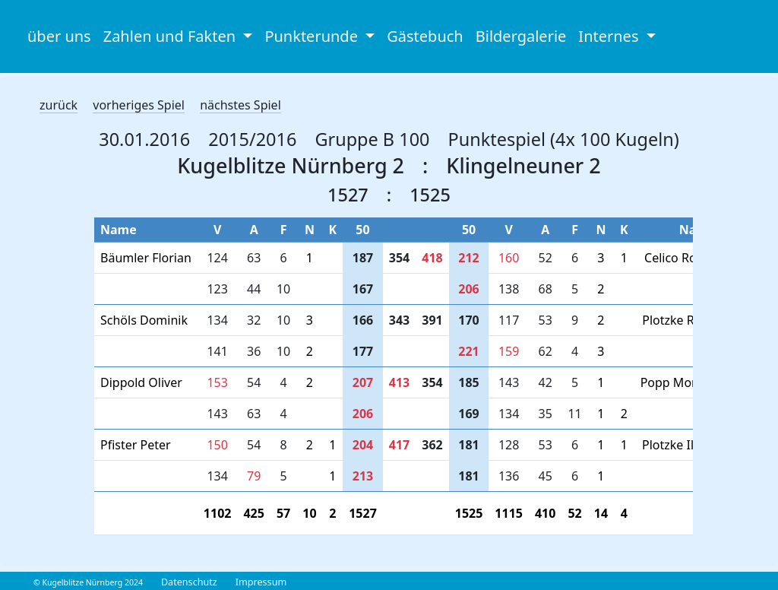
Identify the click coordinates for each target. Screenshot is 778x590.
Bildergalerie (521, 36)
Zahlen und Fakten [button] (171, 36)
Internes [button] (610, 36)
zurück (58, 105)
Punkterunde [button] (313, 36)
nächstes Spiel (240, 105)
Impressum (261, 582)
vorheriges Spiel (139, 105)
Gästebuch (425, 36)
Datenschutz (189, 582)
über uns (59, 36)
